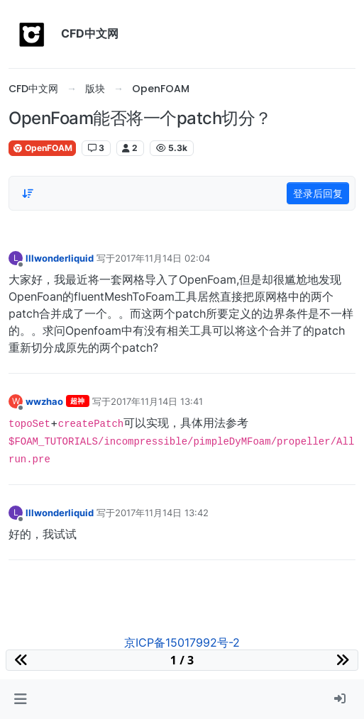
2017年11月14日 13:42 (162, 512)
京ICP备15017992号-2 (182, 642)
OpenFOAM (42, 148)
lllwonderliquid (60, 258)
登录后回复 (318, 193)
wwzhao (44, 401)
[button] (20, 699)
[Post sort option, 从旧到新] (27, 193)
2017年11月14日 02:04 (162, 258)
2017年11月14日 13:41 (157, 401)
